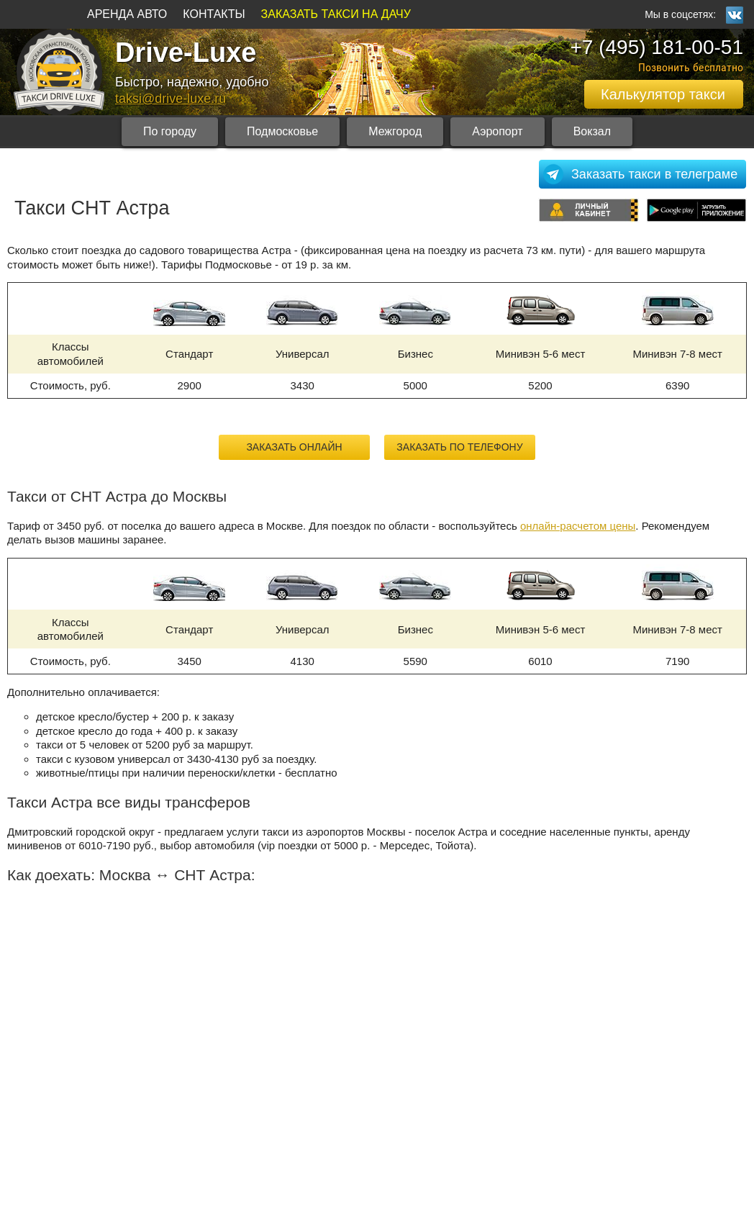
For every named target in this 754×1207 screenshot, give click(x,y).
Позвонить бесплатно (690, 67)
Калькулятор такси (663, 94)
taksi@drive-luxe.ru (170, 98)
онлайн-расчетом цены (577, 526)
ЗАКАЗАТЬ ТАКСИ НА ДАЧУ (336, 14)
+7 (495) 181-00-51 (656, 47)
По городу (169, 131)
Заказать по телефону (459, 447)
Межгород (395, 131)
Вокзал (592, 131)
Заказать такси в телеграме (654, 174)
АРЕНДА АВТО (127, 14)
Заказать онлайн (294, 447)
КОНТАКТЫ (214, 14)
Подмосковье (282, 131)
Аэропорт (497, 131)
